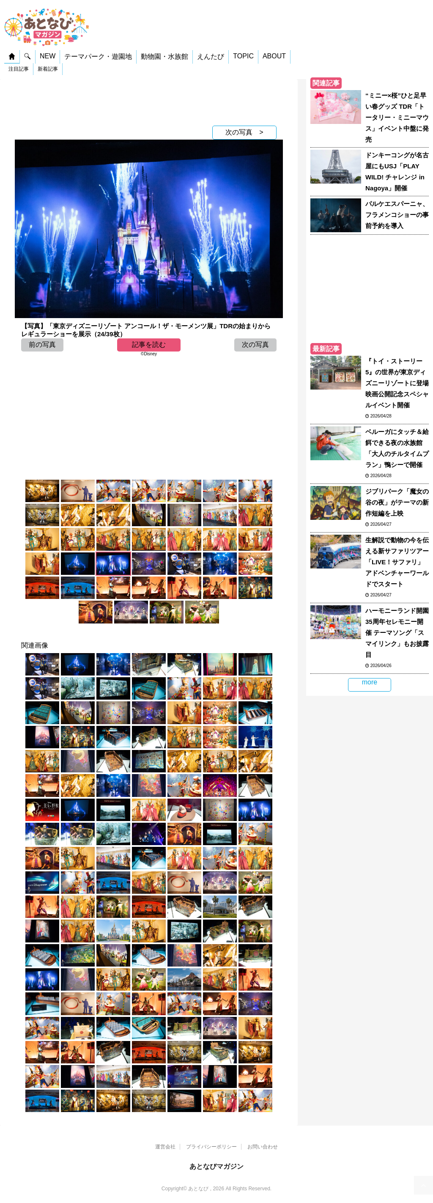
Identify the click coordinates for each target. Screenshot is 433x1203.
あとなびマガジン (216, 1166)
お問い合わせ (262, 1147)
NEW (47, 56)
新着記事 (48, 69)
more (369, 682)
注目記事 (18, 69)
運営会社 (165, 1147)
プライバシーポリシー (211, 1147)
